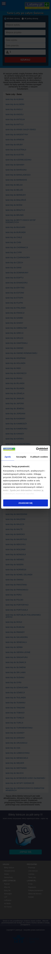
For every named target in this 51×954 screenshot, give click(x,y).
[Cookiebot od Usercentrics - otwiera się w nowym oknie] (36, 449)
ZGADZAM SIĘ (25, 503)
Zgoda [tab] (7, 457)
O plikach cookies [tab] (39, 457)
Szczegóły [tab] (21, 457)
